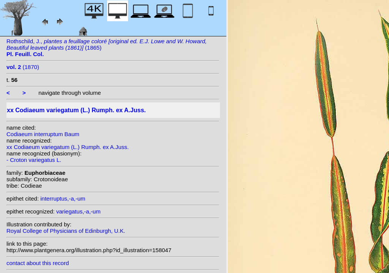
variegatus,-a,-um (78, 211)
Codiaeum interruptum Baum (42, 134)
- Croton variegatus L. (33, 160)
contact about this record (37, 263)
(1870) (22, 67)
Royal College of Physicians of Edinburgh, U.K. (65, 231)
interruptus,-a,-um (62, 198)
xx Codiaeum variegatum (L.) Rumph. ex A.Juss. (67, 147)
